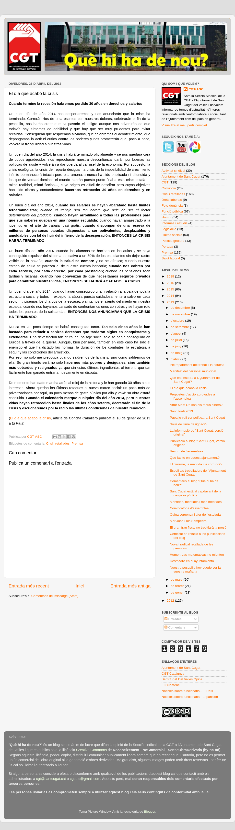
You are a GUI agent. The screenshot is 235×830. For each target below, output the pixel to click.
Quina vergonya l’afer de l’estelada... (196, 514)
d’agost (176, 333)
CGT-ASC (195, 89)
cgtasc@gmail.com (85, 779)
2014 (171, 296)
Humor (167, 217)
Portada (167, 246)
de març (177, 579)
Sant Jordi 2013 (181, 411)
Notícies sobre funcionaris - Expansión (190, 697)
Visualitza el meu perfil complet (184, 125)
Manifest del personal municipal (193, 371)
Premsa (77, 443)
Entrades (173, 619)
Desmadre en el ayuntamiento (192, 561)
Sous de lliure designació (188, 424)
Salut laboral (171, 258)
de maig (177, 353)
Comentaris (174, 627)
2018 (171, 276)
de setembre (180, 327)
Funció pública (172, 211)
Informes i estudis (175, 223)
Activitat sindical (173, 170)
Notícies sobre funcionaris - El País (187, 691)
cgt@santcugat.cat (51, 779)
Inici (80, 585)
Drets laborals (172, 200)
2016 (171, 283)
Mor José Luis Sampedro (188, 521)
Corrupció (169, 188)
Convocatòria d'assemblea (189, 508)
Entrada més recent (29, 585)
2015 (171, 289)
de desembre (181, 307)
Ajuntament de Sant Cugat (181, 176)
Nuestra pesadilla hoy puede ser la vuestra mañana (195, 569)
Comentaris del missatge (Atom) (55, 596)
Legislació (169, 229)
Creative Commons (91, 750)
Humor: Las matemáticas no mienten (197, 554)
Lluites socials (172, 235)
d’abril (175, 359)
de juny (176, 346)
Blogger (149, 811)
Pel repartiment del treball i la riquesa (197, 365)
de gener (178, 592)
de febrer (178, 586)
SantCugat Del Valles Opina (182, 679)
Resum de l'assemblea (186, 451)
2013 (171, 302)
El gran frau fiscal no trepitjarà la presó (198, 527)
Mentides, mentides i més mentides (196, 502)
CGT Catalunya (173, 673)
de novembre (181, 314)
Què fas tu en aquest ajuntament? (195, 457)
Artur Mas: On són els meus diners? (196, 405)
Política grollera (173, 241)
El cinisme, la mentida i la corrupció (196, 464)
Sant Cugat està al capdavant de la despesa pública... (195, 493)
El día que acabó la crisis (30, 418)
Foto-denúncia (172, 205)
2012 (171, 600)
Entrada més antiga (130, 585)
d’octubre (178, 320)
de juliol (177, 340)
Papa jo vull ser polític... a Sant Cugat (197, 417)
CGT (165, 182)
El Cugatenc (171, 685)
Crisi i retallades (58, 443)
